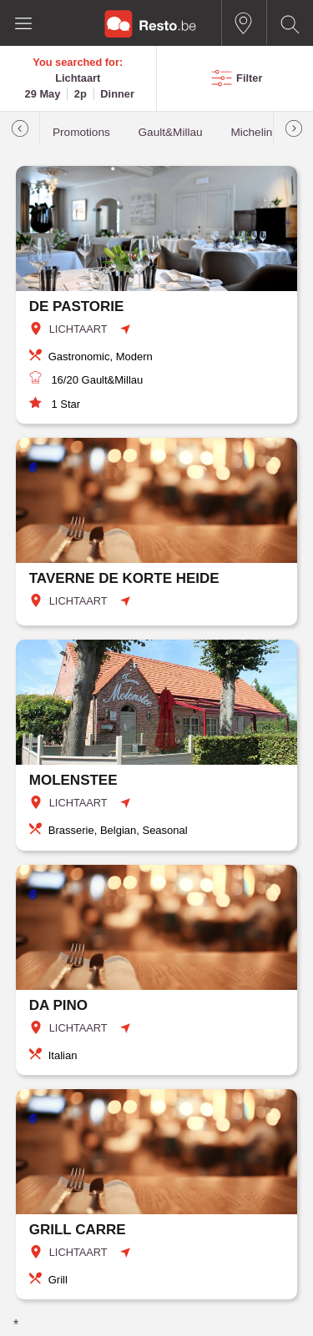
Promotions (81, 132)
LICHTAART (78, 329)
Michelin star (262, 132)
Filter (249, 78)
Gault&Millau (171, 132)
